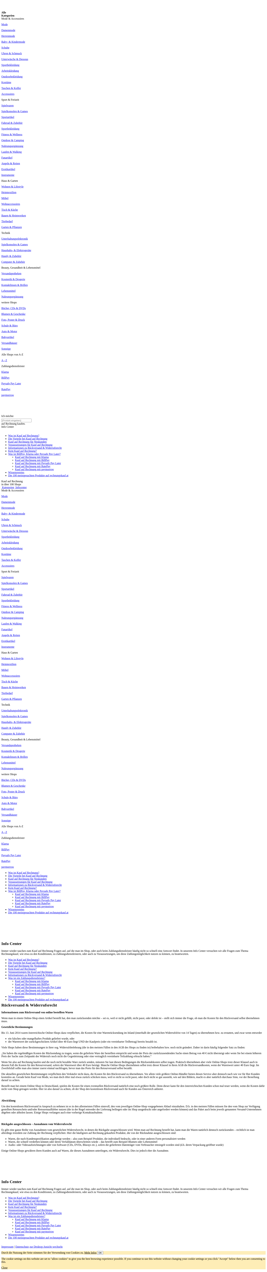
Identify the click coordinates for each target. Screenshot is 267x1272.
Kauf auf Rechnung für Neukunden (27, 441)
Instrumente (7, 175)
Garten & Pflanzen (11, 227)
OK (100, 1253)
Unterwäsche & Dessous (14, 59)
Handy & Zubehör (11, 256)
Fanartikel (6, 157)
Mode (4, 24)
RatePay (5, 389)
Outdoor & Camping (12, 140)
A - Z (4, 360)
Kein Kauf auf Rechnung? (22, 450)
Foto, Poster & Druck (13, 319)
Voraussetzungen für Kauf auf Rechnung (30, 444)
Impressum (7, 1246)
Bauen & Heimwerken (13, 215)
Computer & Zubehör (13, 261)
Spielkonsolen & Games (14, 111)
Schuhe (5, 47)
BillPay (5, 377)
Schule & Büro (9, 325)
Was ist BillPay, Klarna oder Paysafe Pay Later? (34, 454)
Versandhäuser (9, 343)
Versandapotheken (11, 273)
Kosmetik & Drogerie (13, 279)
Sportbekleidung (10, 65)
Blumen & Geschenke (13, 314)
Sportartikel (7, 117)
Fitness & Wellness (11, 134)
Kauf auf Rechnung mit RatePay (32, 466)
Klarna (5, 371)
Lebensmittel (8, 290)
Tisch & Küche (9, 209)
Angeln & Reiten (10, 163)
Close (4, 1267)
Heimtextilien (8, 192)
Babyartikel (7, 337)
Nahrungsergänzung (12, 146)
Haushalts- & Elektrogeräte (16, 250)
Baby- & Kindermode (13, 41)
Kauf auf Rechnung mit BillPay (32, 460)
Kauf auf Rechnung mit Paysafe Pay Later (38, 463)
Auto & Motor (9, 331)
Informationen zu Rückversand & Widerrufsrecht (35, 447)
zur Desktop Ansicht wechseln (45, 1246)
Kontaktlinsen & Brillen (14, 285)
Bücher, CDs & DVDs (13, 308)
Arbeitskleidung (10, 70)
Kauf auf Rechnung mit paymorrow (34, 469)
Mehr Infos (90, 1252)
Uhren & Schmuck (11, 53)
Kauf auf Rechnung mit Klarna (32, 457)
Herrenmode (8, 36)
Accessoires (7, 93)
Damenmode (8, 30)
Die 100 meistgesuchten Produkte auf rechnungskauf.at (38, 475)
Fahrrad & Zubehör (11, 122)
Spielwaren (7, 105)
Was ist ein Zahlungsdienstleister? (26, 978)
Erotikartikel (8, 169)
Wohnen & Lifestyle (12, 186)
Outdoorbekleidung (11, 76)
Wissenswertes (16, 472)
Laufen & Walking (11, 151)
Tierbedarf (7, 221)
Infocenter (21, 487)
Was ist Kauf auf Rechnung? (23, 435)
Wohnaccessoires (10, 204)
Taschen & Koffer (11, 88)
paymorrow (7, 395)
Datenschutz (22, 1246)
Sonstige (6, 348)
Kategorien (7, 487)
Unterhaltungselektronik (14, 238)
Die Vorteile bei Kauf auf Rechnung (27, 438)
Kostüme (6, 82)
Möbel (5, 198)
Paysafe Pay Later (11, 383)
